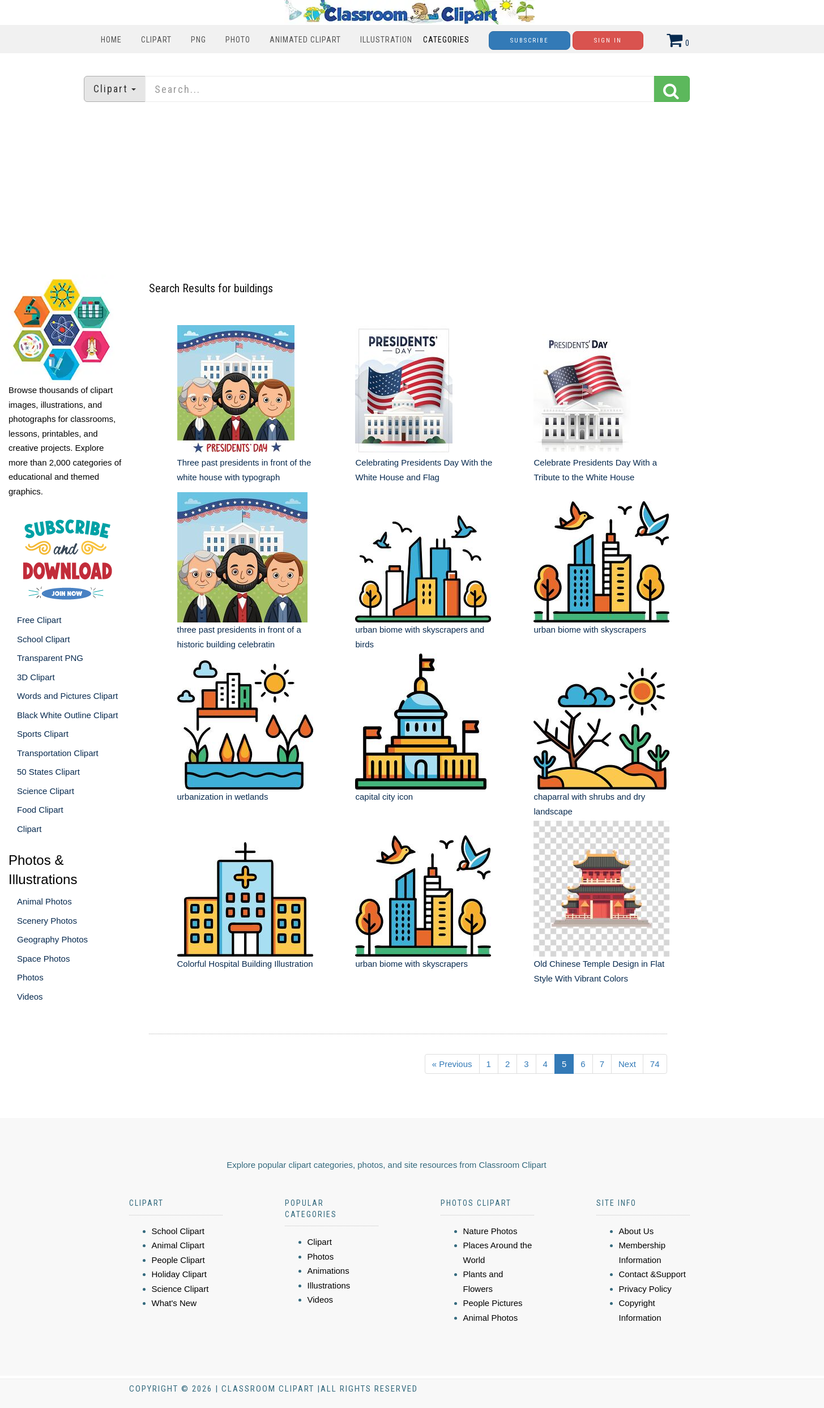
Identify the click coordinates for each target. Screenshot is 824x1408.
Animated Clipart (305, 39)
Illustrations (329, 1285)
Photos (30, 977)
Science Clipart (45, 791)
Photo (237, 39)
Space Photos (43, 958)
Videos (30, 996)
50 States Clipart (48, 771)
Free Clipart (39, 620)
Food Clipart (40, 809)
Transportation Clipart (58, 753)
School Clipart (43, 639)
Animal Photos (44, 901)
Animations (328, 1270)
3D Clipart (36, 677)
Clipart (156, 39)
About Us (636, 1231)
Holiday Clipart (179, 1274)
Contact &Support (652, 1274)
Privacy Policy (645, 1289)
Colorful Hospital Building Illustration (245, 963)
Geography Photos (52, 939)
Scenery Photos (47, 920)
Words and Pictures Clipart (67, 696)
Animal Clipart (178, 1245)
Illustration (386, 39)
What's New (174, 1303)
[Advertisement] (412, 189)
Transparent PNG (50, 658)
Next (627, 1064)
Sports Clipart (43, 734)
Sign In (608, 40)
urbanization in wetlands (222, 796)
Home (111, 39)
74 (655, 1064)
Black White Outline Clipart (67, 715)
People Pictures (493, 1303)
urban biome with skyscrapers (589, 629)
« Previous (452, 1064)
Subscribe (529, 40)
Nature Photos (490, 1231)
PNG (198, 39)
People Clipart (178, 1260)
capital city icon (384, 796)
